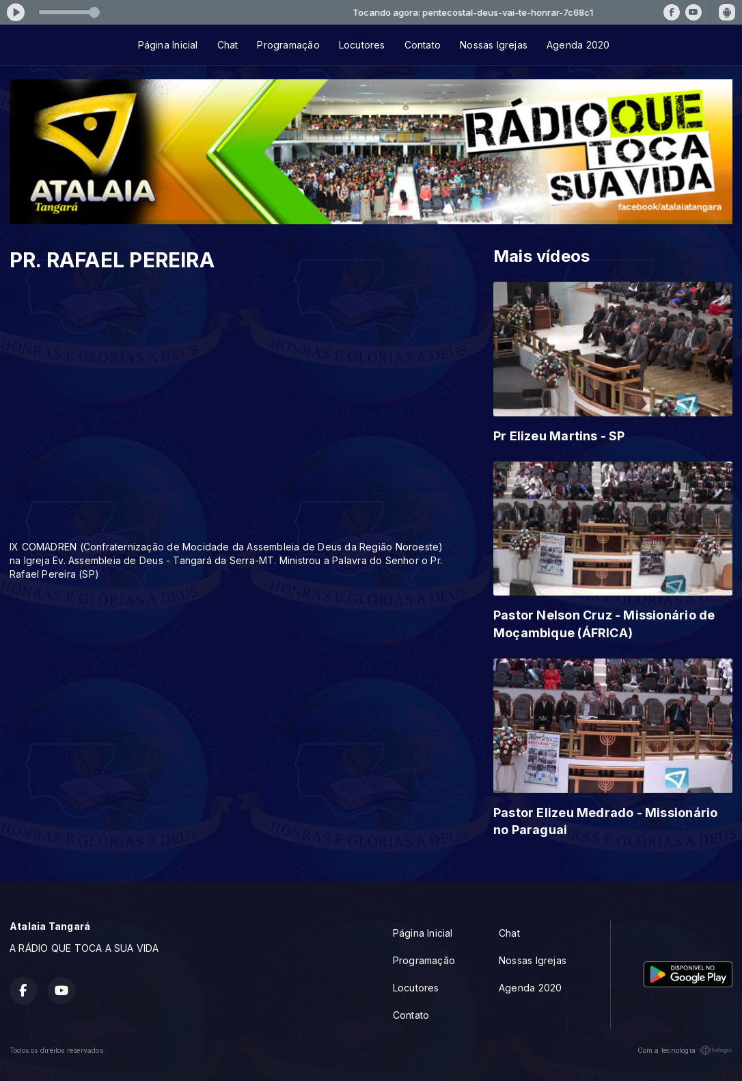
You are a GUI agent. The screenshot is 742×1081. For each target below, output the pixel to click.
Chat (227, 45)
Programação (288, 45)
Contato (422, 45)
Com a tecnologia (684, 1050)
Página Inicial (168, 45)
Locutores (362, 45)
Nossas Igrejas (493, 45)
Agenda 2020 (578, 45)
